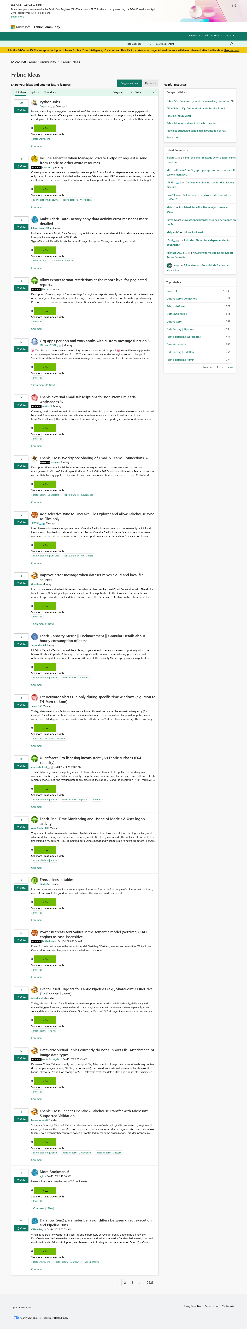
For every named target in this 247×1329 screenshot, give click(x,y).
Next (230, 367)
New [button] (45, 128)
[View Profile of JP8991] (35, 523)
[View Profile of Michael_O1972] (48, 345)
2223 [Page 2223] (150, 1282)
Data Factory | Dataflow (67, 1261)
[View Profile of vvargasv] (55, 462)
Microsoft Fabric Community (33, 61)
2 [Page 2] (125, 1282)
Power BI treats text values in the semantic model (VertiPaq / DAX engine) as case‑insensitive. (94, 934)
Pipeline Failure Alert (179, 115)
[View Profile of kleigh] (170, 157)
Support (155, 26)
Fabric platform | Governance (78, 494)
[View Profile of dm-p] (176, 265)
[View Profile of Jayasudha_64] (38, 645)
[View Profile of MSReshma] (48, 941)
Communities (112, 26)
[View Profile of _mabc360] (36, 706)
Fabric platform (91, 1261)
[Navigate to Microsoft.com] (20, 27)
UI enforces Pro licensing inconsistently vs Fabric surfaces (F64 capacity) (90, 760)
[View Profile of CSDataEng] (37, 1229)
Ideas (97, 26)
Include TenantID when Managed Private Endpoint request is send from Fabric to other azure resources (93, 160)
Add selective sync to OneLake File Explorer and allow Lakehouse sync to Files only (97, 516)
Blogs (127, 26)
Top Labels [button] (172, 282)
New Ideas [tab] (50, 92)
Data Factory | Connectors (46, 494)
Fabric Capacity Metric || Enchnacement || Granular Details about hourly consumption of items (92, 638)
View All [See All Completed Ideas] (172, 137)
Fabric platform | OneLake (46, 555)
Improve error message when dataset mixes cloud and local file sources (91, 577)
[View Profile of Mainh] (170, 207)
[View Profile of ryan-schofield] (39, 766)
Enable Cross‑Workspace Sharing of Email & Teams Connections (92, 457)
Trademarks (228, 1306)
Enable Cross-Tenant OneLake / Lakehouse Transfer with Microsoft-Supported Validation (94, 1113)
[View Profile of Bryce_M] (172, 220)
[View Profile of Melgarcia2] (173, 232)
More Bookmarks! (54, 1171)
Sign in (205, 35)
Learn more (17, 16)
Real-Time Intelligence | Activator (49, 738)
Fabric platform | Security (45, 199)
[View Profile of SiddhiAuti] (45, 883)
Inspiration (83, 26)
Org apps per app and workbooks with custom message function (94, 340)
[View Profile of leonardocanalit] (39, 1120)
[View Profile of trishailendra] (38, 998)
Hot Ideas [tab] (20, 92)
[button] (129, 83)
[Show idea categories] (122, 92)
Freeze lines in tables (56, 879)
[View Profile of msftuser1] (47, 167)
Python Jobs (50, 101)
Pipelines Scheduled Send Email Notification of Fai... (197, 130)
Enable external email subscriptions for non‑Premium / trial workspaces (88, 399)
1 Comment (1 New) (42, 624)
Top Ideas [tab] (34, 92)
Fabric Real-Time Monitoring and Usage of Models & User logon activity (92, 821)
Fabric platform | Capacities (75, 677)
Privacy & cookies (192, 1306)
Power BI (37, 321)
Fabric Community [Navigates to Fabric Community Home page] (47, 27)
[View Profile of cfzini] (170, 240)
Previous (208, 367)
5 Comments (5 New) (43, 385)
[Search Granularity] (139, 44)
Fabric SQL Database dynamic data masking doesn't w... (199, 101)
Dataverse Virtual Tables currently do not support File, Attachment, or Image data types (97, 1052)
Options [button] (149, 83)
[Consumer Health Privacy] (55, 1318)
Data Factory (39, 260)
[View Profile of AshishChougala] (50, 1059)
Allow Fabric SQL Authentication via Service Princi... (197, 108)
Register (193, 35)
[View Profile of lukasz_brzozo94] (40, 228)
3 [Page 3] (132, 1282)
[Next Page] (157, 1280)
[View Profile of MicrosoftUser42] (176, 170)
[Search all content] (194, 44)
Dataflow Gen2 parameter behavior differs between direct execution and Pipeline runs (96, 1222)
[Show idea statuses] (144, 92)
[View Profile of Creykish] (44, 106)
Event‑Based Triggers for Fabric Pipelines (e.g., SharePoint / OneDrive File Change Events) (96, 991)
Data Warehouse (176, 344)
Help (216, 35)
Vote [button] (22, 110)
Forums (68, 26)
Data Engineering (41, 138)
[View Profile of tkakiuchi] (46, 289)
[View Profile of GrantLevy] (36, 584)
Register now (231, 50)
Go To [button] (228, 35)
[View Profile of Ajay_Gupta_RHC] (40, 827)
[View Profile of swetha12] (47, 406)
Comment (36, 146)
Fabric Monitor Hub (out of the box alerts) (191, 123)
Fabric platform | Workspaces (77, 199)
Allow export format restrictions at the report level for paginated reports (93, 282)
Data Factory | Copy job (62, 260)
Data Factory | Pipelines (44, 1030)
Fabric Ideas (70, 61)
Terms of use (211, 1306)
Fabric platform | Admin (45, 677)
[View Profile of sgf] (41, 1176)
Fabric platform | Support (74, 799)
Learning (141, 26)
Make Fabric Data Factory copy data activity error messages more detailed (94, 221)
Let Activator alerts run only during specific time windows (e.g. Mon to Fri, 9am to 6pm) (98, 699)
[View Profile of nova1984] (172, 195)
